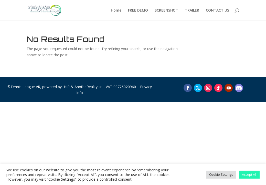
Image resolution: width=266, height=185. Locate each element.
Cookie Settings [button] (221, 174)
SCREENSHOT (166, 10)
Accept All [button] (249, 174)
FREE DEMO (138, 10)
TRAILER (192, 10)
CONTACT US (217, 10)
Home (116, 10)
